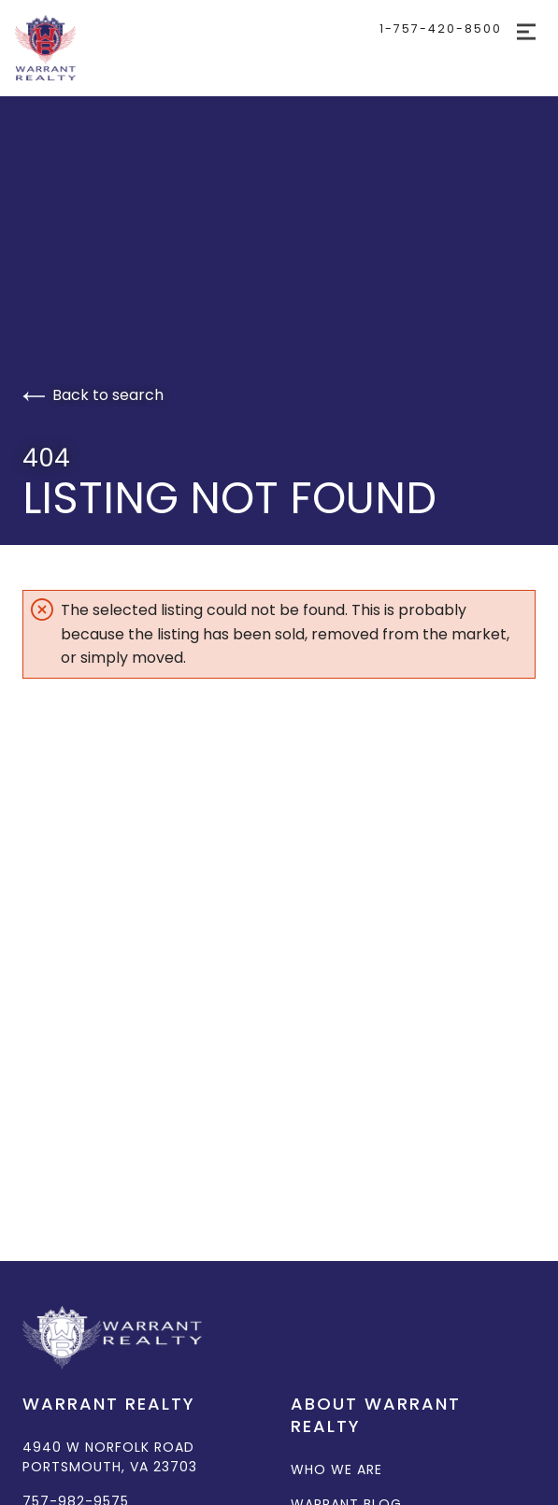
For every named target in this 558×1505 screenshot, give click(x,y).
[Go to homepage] (111, 47)
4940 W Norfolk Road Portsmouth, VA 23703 (109, 1457)
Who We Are (336, 1469)
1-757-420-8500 (440, 28)
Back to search (93, 395)
